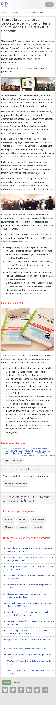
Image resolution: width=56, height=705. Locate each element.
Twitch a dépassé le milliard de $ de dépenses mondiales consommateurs (24, 632)
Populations (38, 519)
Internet (8, 519)
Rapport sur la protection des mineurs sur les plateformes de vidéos (23, 595)
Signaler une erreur (13, 461)
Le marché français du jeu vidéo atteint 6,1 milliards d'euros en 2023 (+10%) (26, 604)
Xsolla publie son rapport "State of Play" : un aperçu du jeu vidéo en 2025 (28, 568)
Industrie (38, 527)
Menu (49, 4)
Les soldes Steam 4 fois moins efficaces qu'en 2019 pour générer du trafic (27, 559)
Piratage (9, 527)
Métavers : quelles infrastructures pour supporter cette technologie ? (27, 623)
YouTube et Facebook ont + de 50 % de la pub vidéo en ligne (28, 662)
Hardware (23, 527)
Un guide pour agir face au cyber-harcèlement (24, 648)
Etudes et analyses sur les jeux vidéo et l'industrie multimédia (26, 498)
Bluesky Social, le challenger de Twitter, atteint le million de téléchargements (25, 613)
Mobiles (22, 519)
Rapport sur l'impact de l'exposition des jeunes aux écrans (26, 586)
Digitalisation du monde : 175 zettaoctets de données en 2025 (27, 671)
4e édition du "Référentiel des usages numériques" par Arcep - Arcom (27, 577)
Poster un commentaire (16, 483)
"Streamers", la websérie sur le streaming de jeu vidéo (27, 655)
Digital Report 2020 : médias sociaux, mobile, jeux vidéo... (25, 641)
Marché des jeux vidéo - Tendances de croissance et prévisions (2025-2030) (26, 550)
